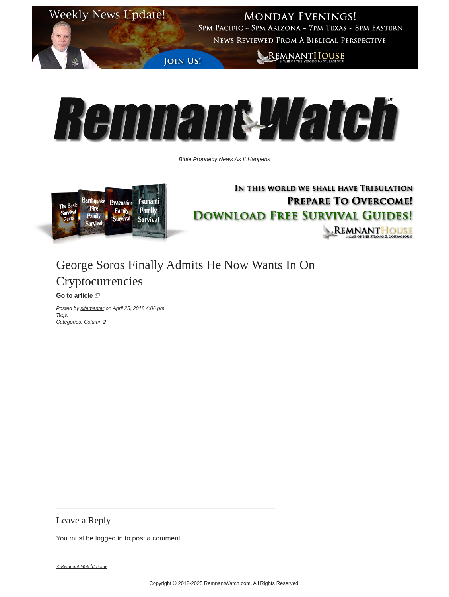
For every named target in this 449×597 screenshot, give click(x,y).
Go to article (74, 295)
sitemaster (92, 308)
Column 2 (95, 322)
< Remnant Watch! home (81, 566)
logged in (109, 538)
